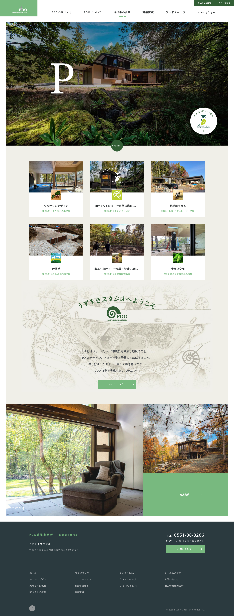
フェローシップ (83, 579)
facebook (32, 608)
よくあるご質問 (173, 572)
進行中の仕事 (122, 12)
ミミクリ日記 (127, 572)
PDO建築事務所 (53, 534)
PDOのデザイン (38, 579)
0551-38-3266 (189, 535)
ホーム (33, 572)
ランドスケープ (176, 12)
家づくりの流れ (38, 585)
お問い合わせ (184, 549)
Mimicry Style (206, 12)
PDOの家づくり (61, 12)
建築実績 (148, 12)
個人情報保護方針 (174, 585)
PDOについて (93, 12)
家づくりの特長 (38, 592)
